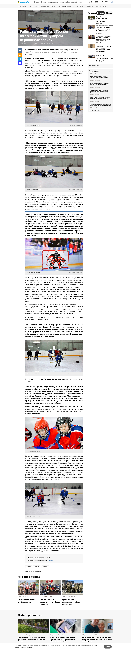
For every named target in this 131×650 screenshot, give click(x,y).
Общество (90, 6)
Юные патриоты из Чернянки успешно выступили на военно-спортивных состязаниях (100, 99)
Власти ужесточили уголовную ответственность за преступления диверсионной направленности (99, 78)
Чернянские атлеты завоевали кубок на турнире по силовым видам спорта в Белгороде (50, 601)
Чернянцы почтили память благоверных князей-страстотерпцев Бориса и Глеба (100, 105)
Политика (82, 6)
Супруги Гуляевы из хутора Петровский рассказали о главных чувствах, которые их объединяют (97, 639)
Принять (107, 646)
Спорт (104, 6)
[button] (107, 72)
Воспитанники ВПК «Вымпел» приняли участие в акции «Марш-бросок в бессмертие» (72, 601)
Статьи (37, 6)
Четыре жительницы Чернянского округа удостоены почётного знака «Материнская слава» (99, 92)
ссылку (50, 560)
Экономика (98, 6)
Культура (75, 6)
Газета (53, 6)
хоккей (29, 566)
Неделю (100, 13)
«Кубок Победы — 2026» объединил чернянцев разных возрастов (26, 600)
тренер (37, 566)
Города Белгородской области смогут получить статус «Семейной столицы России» (31, 639)
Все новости (92, 110)
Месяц (109, 13)
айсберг (45, 566)
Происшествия (45, 6)
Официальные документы (64, 6)
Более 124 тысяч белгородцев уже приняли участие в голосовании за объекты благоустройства (62, 639)
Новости (30, 6)
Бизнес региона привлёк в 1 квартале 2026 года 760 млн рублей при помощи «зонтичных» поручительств (100, 85)
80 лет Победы (22, 6)
